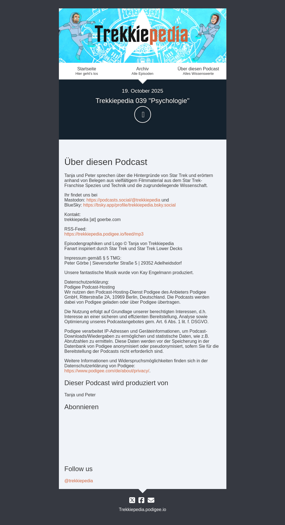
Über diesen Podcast (198, 71)
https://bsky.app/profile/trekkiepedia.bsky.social (129, 205)
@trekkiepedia (78, 480)
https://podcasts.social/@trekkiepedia (123, 200)
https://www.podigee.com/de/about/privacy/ (106, 370)
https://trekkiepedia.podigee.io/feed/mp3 (104, 234)
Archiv (143, 71)
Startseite (87, 71)
